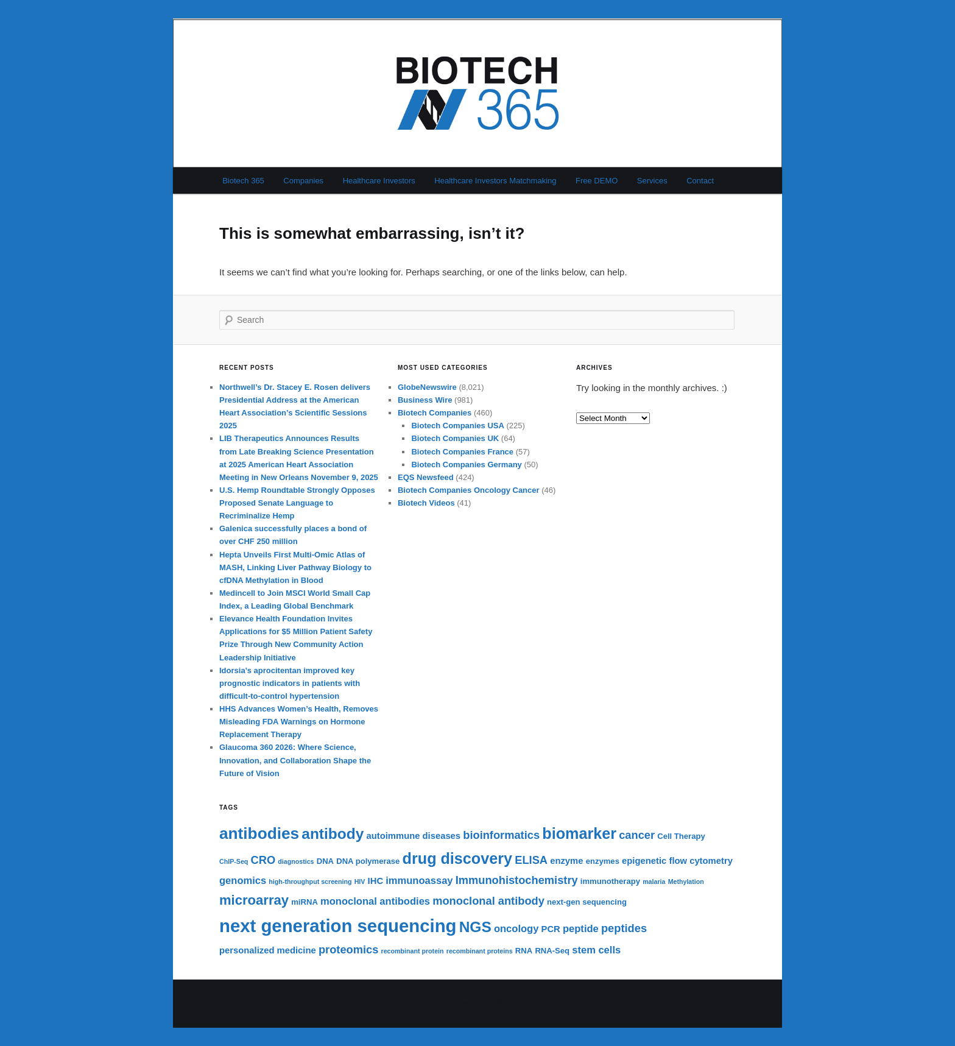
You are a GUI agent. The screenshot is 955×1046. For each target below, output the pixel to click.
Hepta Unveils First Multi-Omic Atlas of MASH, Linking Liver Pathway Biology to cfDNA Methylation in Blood (295, 567)
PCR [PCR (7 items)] (550, 929)
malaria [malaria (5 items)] (654, 881)
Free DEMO (597, 180)
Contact (700, 180)
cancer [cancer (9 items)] (637, 835)
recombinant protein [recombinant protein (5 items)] (412, 951)
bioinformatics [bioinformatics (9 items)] (501, 835)
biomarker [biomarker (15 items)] (579, 833)
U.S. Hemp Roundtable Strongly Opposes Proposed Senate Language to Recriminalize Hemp (297, 503)
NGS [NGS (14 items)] (475, 927)
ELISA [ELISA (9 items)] (531, 859)
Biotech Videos (426, 502)
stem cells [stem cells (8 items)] (596, 950)
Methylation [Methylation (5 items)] (686, 881)
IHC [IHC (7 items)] (375, 881)
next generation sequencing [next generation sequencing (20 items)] (338, 926)
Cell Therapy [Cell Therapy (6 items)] (681, 836)
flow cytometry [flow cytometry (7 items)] (700, 861)
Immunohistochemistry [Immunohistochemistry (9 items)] (517, 880)
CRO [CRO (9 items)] (263, 859)
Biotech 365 (243, 180)
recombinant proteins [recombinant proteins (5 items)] (479, 951)
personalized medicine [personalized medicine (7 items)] (267, 950)
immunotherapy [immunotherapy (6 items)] (610, 881)
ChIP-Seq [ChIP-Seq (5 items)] (233, 861)
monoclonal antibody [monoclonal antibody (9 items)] (488, 900)
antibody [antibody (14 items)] (332, 833)
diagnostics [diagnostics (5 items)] (296, 861)
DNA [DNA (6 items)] (325, 861)
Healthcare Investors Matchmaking (495, 180)
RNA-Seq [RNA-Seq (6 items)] (552, 950)
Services (652, 180)
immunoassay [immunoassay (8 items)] (419, 880)
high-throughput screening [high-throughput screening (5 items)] (310, 881)
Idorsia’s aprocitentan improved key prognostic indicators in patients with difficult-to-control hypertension (289, 683)
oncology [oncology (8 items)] (516, 929)
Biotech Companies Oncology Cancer (469, 490)
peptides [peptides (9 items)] (624, 928)
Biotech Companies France (462, 451)
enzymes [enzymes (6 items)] (602, 861)
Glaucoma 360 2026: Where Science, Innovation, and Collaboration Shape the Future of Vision (295, 760)
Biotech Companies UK (455, 438)
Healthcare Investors (379, 180)
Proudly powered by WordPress (477, 1003)
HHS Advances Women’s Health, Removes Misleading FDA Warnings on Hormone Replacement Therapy (298, 721)
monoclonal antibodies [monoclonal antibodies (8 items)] (375, 901)
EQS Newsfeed (426, 477)
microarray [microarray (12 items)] (254, 900)
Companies (303, 180)
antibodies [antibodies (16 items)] (259, 833)
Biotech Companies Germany (466, 464)
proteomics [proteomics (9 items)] (348, 949)
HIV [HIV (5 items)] (359, 881)
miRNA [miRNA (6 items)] (304, 901)
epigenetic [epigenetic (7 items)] (644, 861)
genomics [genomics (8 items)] (242, 880)
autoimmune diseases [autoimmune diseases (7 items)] (413, 836)
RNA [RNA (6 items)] (523, 950)
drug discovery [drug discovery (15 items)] (457, 858)
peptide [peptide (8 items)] (581, 929)
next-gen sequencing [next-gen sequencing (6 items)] (587, 901)
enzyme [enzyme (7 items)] (566, 861)
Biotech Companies (434, 412)
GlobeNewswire (427, 387)
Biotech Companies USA (457, 425)
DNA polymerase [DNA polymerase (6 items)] (368, 861)
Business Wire (425, 400)
